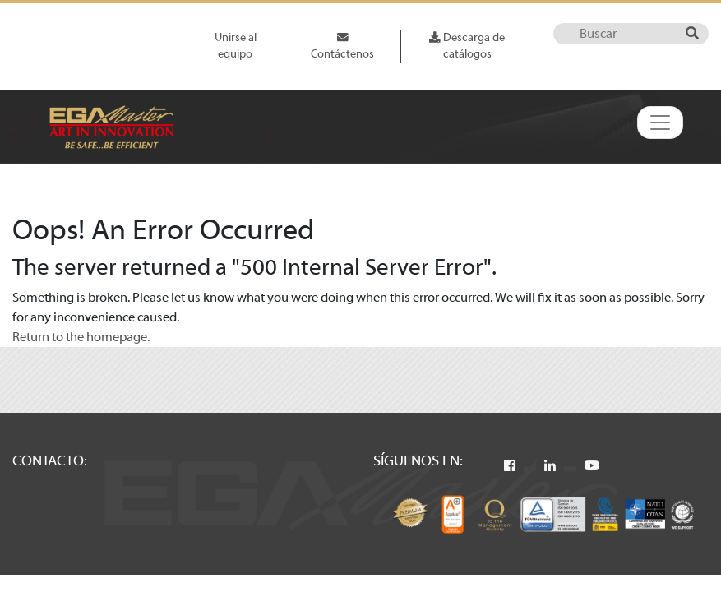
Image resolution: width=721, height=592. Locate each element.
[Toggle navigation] (660, 122)
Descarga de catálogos (467, 45)
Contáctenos (342, 46)
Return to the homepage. (81, 337)
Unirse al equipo (236, 45)
